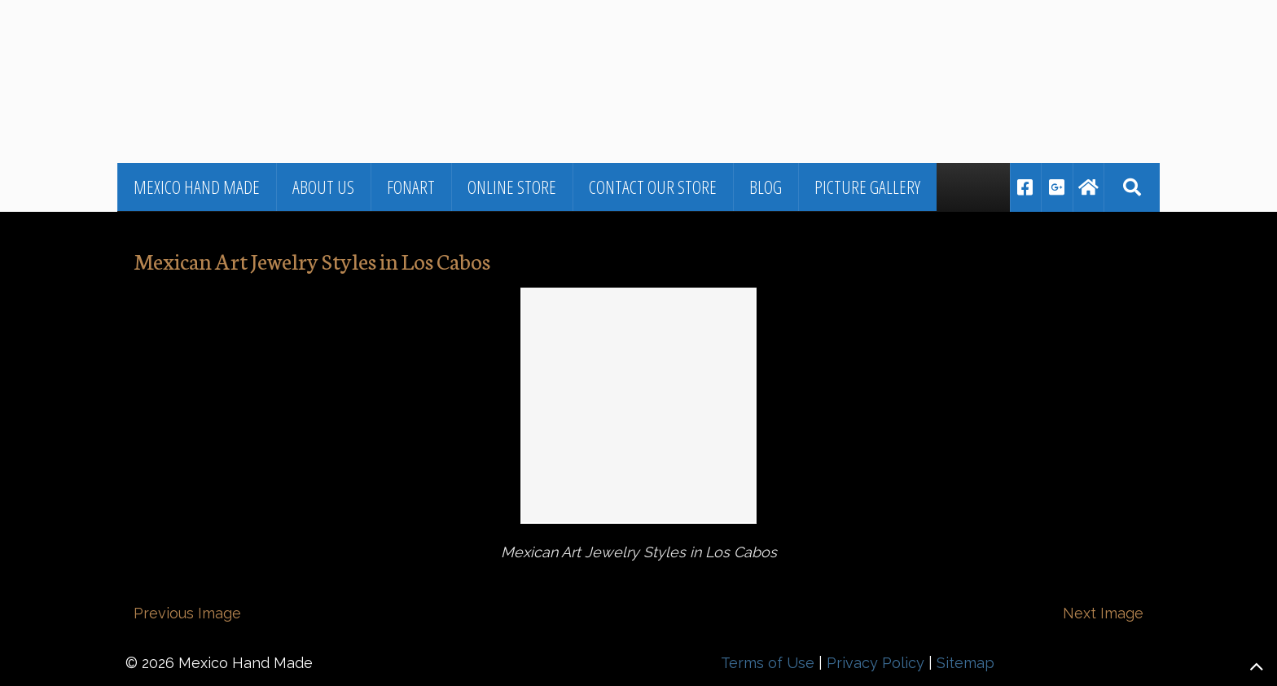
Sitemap (965, 662)
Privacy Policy (875, 662)
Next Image (1103, 613)
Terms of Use (767, 662)
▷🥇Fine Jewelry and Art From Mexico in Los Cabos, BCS (357, 45)
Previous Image (187, 613)
